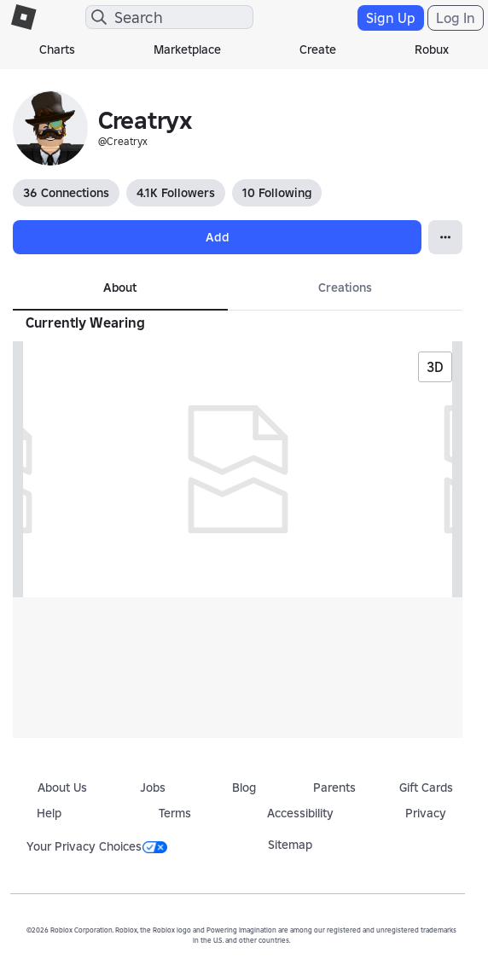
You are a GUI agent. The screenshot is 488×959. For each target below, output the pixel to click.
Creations (345, 287)
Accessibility (300, 813)
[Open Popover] (445, 237)
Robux (432, 49)
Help (49, 813)
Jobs (153, 787)
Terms (175, 813)
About (120, 287)
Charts (57, 49)
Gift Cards (426, 787)
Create (317, 49)
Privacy (425, 813)
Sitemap (290, 844)
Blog (244, 787)
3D (435, 366)
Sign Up (390, 17)
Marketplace (187, 49)
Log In (455, 17)
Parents (334, 787)
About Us (62, 787)
